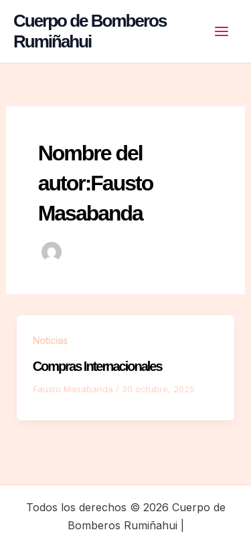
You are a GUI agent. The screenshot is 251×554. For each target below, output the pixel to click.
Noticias (50, 340)
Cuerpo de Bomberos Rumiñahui (89, 31)
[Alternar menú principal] (221, 31)
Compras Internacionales (97, 366)
